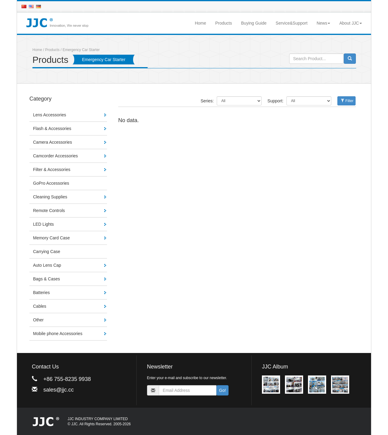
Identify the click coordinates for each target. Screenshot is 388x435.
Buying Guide (253, 23)
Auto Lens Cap (47, 265)
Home (200, 23)
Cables (39, 306)
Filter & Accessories (51, 169)
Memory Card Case (51, 237)
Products (223, 23)
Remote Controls (49, 210)
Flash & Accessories (52, 128)
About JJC (350, 23)
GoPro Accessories (51, 183)
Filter (347, 101)
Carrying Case (46, 251)
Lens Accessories (49, 114)
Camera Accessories (52, 142)
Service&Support (291, 23)
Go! (222, 390)
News (323, 23)
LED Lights (43, 224)
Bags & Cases (46, 278)
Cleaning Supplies (50, 196)
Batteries (41, 292)
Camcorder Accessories (55, 155)
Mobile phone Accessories (57, 333)
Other (38, 319)
